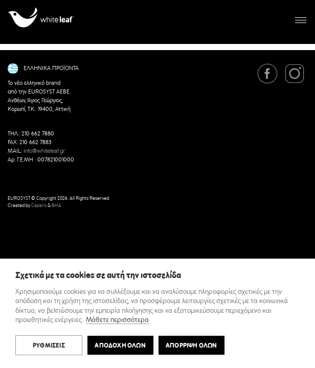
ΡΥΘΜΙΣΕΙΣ (49, 345)
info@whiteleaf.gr (44, 151)
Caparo (39, 205)
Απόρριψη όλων (191, 345)
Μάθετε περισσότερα (117, 320)
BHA (56, 205)
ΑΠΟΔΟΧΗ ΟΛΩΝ (120, 345)
